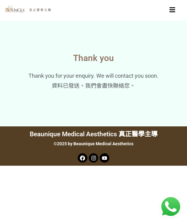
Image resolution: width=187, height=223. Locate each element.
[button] (172, 10)
